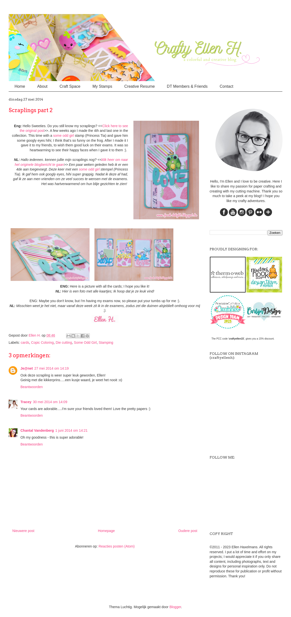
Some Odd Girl (85, 342)
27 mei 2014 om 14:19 (51, 368)
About (42, 86)
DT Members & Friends (187, 86)
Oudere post (187, 531)
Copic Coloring (42, 342)
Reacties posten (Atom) (117, 546)
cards (25, 342)
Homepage (106, 531)
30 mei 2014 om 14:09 (50, 402)
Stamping (106, 342)
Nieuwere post (23, 531)
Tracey (25, 402)
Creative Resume (139, 86)
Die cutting (64, 342)
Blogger (175, 607)
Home (20, 86)
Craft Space (70, 86)
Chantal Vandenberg (37, 430)
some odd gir (63, 135)
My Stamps (102, 86)
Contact (226, 86)
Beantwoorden (31, 387)
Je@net (26, 368)
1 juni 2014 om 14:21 (71, 430)
